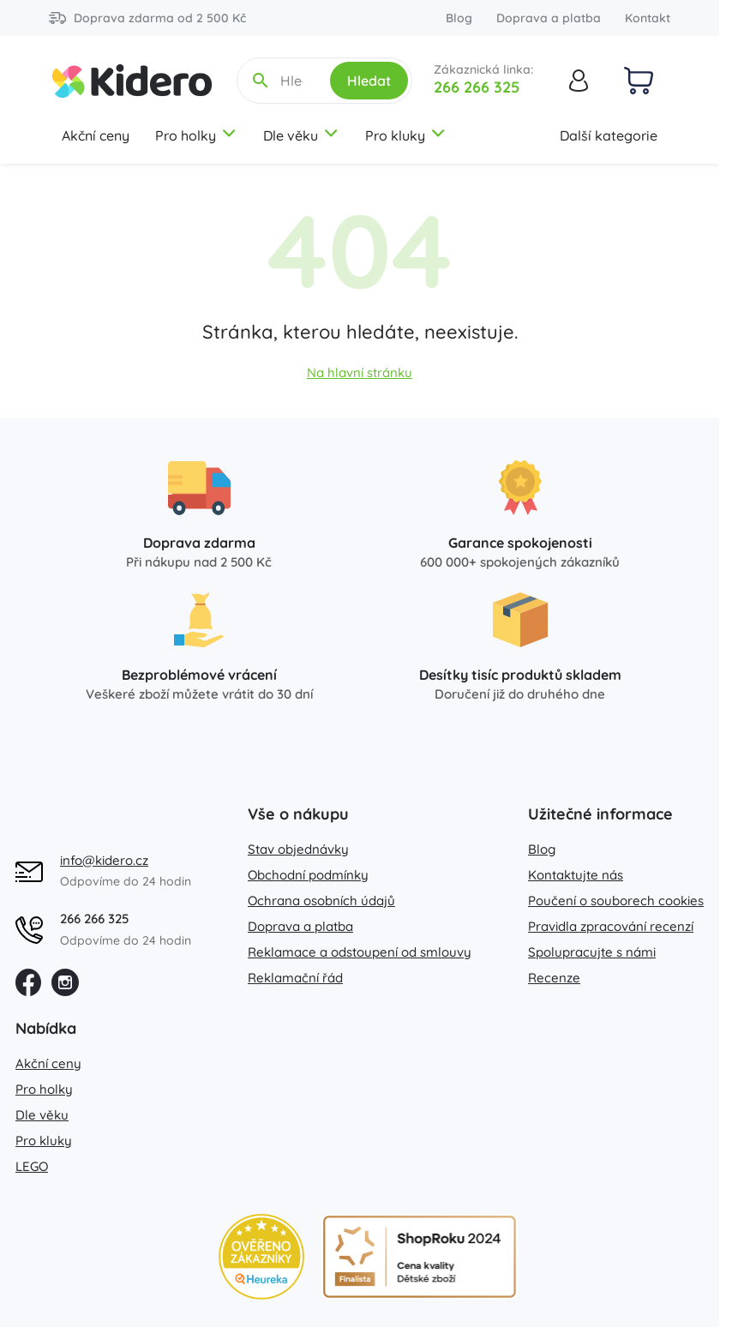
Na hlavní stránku (359, 372)
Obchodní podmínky (308, 875)
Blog (459, 18)
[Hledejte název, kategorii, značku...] (293, 80)
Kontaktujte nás (575, 875)
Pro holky (196, 135)
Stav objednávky (298, 849)
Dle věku (301, 135)
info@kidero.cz (104, 860)
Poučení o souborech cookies (616, 900)
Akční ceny (95, 135)
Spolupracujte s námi (592, 952)
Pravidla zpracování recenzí (610, 926)
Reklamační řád (295, 978)
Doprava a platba (548, 18)
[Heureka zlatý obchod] (261, 1257)
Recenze (554, 978)
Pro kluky (406, 135)
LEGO (31, 1166)
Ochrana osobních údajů (321, 900)
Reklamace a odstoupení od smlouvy (359, 952)
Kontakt (647, 18)
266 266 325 (476, 87)
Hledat (369, 80)
